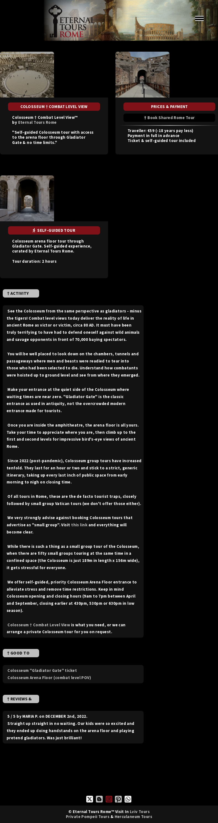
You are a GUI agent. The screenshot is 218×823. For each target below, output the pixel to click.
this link (79, 524)
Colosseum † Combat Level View (38, 624)
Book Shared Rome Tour (171, 117)
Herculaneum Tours (133, 816)
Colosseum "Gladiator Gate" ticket (42, 670)
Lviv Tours (140, 811)
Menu (199, 18)
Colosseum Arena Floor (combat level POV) (49, 677)
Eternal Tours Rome (37, 122)
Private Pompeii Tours (87, 816)
